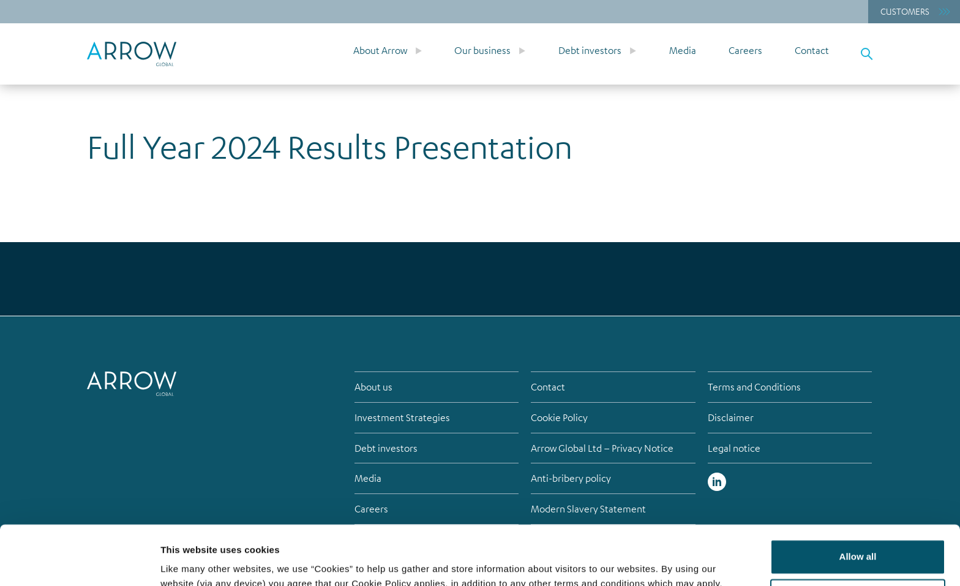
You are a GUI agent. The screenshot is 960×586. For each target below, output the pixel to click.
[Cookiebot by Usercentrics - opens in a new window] (79, 562)
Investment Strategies (402, 417)
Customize (858, 541)
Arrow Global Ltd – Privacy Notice (602, 448)
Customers (904, 11)
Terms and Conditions (754, 387)
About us (373, 387)
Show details (188, 562)
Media (682, 50)
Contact (812, 50)
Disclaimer (731, 417)
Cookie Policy (559, 417)
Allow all (858, 501)
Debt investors (589, 50)
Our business (482, 50)
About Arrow (380, 50)
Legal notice (734, 448)
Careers (745, 50)
